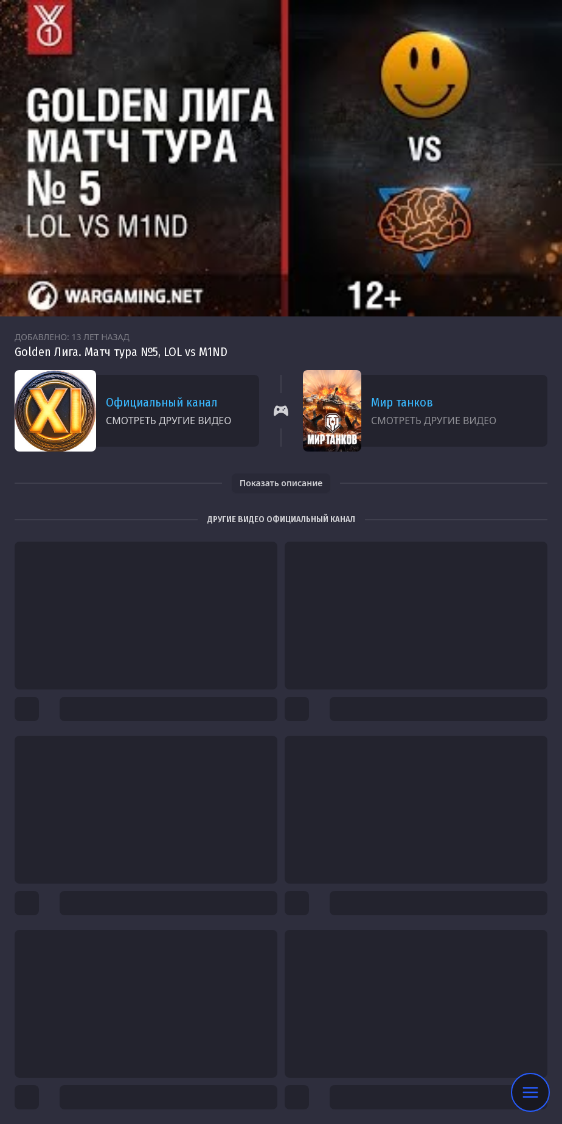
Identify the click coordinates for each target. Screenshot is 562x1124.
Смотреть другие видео (168, 420)
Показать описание (281, 483)
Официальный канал (161, 402)
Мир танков (402, 402)
